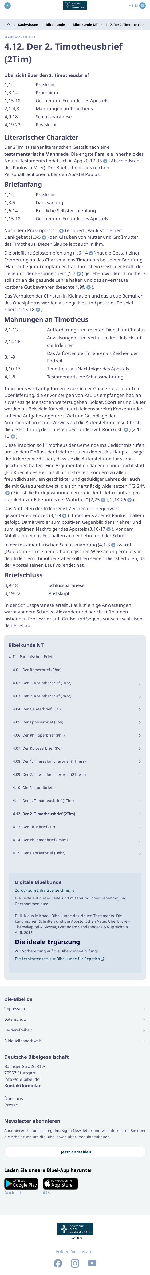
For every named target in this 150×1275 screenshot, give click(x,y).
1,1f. (9, 84)
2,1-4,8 (12, 108)
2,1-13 (11, 330)
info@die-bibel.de (22, 1079)
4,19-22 (13, 125)
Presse (11, 1105)
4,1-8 (10, 377)
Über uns (13, 1098)
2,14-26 (13, 341)
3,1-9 (10, 357)
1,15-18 (13, 100)
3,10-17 (13, 369)
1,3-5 (10, 203)
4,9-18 (11, 117)
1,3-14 (11, 92)
